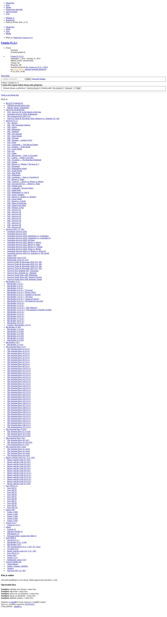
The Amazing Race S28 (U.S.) (19, 408)
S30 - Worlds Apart (14, 186)
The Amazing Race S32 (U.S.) (19, 416)
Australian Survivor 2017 (17, 234)
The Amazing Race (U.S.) (16, 347)
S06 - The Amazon (14, 134)
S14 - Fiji (11, 151)
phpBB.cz (18, 606)
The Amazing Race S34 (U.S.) (19, 421)
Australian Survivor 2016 (17, 231)
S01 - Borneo (12, 123)
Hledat (28, 79)
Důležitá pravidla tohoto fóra (18, 105)
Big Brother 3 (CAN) (15, 334)
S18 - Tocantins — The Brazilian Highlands (24, 160)
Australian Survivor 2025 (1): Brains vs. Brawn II (26, 251)
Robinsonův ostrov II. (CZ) (17, 260)
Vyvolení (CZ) (13, 549)
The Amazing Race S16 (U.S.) (19, 381)
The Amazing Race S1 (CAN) (18, 431)
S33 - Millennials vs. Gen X (18, 192)
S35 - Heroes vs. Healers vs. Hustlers (21, 197)
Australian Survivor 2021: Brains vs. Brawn (24, 242)
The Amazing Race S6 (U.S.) (18, 360)
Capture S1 (11, 529)
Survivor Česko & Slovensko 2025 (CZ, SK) (24, 268)
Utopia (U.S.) (9, 42)
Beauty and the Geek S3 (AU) (18, 464)
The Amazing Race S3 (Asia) (18, 453)
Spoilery (10, 568)
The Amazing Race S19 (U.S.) (19, 388)
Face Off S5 (12, 497)
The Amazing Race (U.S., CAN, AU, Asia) (23, 547)
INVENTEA (29, 604)
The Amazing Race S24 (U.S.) (19, 399)
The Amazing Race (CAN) (16, 429)
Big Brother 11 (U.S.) (15, 305)
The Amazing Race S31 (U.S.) (19, 414)
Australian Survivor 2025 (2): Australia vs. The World (28, 253)
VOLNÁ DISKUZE (13, 562)
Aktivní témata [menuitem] (11, 12)
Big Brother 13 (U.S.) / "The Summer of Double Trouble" (29, 310)
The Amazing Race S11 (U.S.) (19, 371)
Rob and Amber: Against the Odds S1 (21, 536)
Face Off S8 (12, 503)
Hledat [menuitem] (8, 7)
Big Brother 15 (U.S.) (15, 314)
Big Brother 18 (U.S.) (15, 321)
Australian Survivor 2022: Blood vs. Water (23, 245)
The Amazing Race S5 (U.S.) (18, 358)
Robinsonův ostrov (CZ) (16, 258)
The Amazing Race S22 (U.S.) (19, 395)
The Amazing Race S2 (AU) (18, 440)
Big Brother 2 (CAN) (15, 331)
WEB (8, 29)
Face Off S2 (12, 490)
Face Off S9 (12, 505)
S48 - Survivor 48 (14, 225)
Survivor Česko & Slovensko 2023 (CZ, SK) (24, 264)
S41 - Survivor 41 (14, 210)
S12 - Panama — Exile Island (18, 147)
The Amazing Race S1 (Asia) (18, 449)
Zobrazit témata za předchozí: (22, 88)
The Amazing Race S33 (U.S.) (19, 418)
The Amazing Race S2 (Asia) (18, 451)
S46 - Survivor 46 (14, 221)
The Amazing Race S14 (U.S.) (19, 377)
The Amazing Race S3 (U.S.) (18, 353)
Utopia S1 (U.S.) (17, 56)
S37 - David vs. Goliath (16, 201)
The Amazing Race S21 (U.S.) (19, 392)
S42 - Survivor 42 (14, 212)
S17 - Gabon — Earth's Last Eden (20, 158)
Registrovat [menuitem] (10, 20)
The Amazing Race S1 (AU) (18, 444)
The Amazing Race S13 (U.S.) (19, 375)
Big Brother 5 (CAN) (15, 338)
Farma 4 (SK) (12, 518)
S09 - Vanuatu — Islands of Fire (19, 140)
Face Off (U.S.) (12, 486)
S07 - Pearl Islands (14, 136)
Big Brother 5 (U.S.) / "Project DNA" (21, 292)
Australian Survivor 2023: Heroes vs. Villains (24, 247)
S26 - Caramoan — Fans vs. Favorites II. (23, 177)
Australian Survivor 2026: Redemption (22, 114)
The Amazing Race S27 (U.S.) (19, 405)
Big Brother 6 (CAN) (15, 340)
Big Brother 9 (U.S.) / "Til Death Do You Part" (25, 301)
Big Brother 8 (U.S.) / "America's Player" (23, 299)
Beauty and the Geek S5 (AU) (18, 468)
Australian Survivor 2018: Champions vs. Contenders (28, 236)
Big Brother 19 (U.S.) (15, 323)
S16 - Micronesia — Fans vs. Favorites (22, 155)
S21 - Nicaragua (13, 166)
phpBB (13, 602)
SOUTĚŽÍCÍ (11, 538)
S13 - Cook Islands (14, 149)
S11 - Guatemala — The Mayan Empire (22, 145)
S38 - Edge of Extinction (16, 203)
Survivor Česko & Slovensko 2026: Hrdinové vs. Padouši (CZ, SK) (33, 118)
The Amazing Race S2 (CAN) (18, 434)
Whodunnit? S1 (13, 534)
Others (8, 527)
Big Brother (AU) (13, 342)
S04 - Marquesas (13, 129)
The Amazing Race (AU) (15, 438)
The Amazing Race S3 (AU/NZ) (19, 442)
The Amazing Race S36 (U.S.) (19, 425)
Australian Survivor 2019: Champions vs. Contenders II (28, 238)
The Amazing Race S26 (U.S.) (19, 403)
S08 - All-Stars (13, 138)
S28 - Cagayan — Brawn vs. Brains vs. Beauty (25, 182)
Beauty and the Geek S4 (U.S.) (19, 479)
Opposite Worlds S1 (15, 531)
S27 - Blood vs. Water (15, 179)
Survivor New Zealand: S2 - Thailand (21, 273)
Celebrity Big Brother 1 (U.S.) (19, 325)
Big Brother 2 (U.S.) (15, 286)
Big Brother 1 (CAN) (15, 329)
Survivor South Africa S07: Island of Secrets (24, 277)
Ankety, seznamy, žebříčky (17, 566)
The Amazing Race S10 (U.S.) (19, 368)
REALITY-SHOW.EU (14, 103)
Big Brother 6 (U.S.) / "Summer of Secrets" (24, 295)
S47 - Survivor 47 (14, 223)
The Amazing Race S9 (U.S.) (18, 366)
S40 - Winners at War (15, 208)
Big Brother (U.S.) (13, 281)
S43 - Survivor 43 (14, 216)
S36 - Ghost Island (14, 199)
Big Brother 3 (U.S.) (15, 288)
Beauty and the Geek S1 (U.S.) (19, 473)
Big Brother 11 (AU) (15, 345)
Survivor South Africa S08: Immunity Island (24, 279)
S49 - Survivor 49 (14, 227)
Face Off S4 (12, 494)
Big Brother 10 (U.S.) (15, 303)
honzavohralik (18, 69)
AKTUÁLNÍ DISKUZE (15, 110)
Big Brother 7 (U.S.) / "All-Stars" (20, 297)
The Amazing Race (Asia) (16, 447)
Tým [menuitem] (7, 14)
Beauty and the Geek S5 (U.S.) (19, 481)
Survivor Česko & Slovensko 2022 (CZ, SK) (24, 262)
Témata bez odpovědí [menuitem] (14, 9)
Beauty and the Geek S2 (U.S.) (19, 475)
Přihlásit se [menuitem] (10, 18)
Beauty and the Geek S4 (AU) (18, 466)
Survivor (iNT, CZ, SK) (15, 229)
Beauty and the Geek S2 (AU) (18, 462)
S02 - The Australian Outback (18, 125)
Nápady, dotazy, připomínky (18, 108)
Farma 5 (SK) (12, 521)
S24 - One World (13, 173)
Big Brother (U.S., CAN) (17, 542)
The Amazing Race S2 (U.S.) (18, 351)
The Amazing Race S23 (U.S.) (19, 397)
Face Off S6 (12, 499)
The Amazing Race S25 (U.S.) (19, 401)
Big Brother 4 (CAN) (15, 336)
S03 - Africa (12, 127)
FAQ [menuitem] (8, 5)
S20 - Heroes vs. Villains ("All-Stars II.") (23, 164)
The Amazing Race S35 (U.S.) (19, 423)
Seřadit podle (52, 88)
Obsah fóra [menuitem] (10, 3)
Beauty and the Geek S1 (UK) (18, 484)
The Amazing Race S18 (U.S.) (19, 386)
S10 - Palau (11, 142)
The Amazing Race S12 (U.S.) (19, 373)
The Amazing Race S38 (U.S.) (19, 116)
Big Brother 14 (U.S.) (15, 312)
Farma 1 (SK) (12, 512)
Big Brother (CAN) (13, 327)
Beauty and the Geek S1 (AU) (18, 460)
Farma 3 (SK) (12, 516)
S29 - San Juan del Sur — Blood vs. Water (23, 184)
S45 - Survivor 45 (14, 218)
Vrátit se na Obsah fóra (10, 95)
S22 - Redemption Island (17, 168)
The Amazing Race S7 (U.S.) (18, 362)
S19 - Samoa (12, 162)
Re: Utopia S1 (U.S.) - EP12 (37, 67)
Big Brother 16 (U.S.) (15, 316)
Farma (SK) (10, 510)
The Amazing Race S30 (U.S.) (19, 412)
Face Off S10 (12, 508)
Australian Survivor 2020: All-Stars (21, 240)
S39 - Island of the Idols (16, 205)
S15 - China (11, 153)
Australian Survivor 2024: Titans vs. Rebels (24, 249)
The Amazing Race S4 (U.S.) (18, 355)
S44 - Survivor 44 (14, 214)
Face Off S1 (12, 488)
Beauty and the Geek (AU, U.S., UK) (20, 458)
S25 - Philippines (14, 175)
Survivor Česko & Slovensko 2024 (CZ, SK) (24, 266)
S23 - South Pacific (14, 171)
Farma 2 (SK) (12, 514)
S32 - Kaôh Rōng (14, 190)
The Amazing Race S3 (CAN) (18, 436)
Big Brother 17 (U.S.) (15, 318)
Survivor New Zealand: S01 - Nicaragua (22, 271)
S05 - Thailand (13, 132)
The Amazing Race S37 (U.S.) (19, 427)
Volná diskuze (12, 564)
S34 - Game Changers (15, 195)
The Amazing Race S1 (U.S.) (18, 349)
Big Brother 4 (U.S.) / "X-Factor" (20, 290)
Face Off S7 (12, 501)
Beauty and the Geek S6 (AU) (18, 471)
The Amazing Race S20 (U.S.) (19, 390)
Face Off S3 (12, 492)
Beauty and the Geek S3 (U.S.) (19, 477)
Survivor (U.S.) (12, 121)
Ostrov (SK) (12, 255)
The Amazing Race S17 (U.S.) (19, 384)
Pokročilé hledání (38, 79)
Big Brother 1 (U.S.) (15, 284)
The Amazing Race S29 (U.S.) (19, 410)
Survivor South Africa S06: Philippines (22, 275)
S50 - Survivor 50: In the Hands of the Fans (24, 112)
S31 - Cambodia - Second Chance (20, 188)
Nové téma (5, 76)
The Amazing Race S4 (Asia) (18, 455)
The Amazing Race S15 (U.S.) (19, 379)
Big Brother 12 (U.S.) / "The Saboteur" (22, 308)
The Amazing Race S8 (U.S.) (18, 364)
